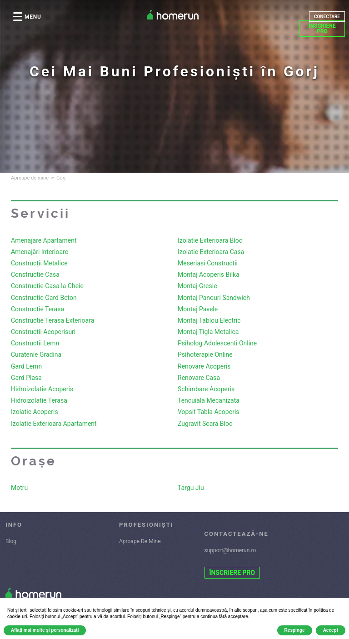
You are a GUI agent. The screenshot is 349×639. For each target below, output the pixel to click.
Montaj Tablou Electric (209, 320)
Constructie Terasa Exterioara (52, 320)
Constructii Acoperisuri (43, 331)
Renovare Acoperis (204, 366)
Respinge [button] (294, 630)
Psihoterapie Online (205, 354)
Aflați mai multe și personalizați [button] (45, 630)
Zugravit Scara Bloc (205, 423)
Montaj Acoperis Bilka (208, 274)
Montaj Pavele (198, 309)
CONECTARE (327, 16)
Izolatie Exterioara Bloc (210, 240)
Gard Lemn (26, 366)
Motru (19, 487)
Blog (10, 541)
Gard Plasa (26, 377)
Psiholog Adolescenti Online (217, 343)
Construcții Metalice (39, 263)
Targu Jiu (191, 487)
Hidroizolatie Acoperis (42, 389)
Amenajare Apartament (44, 240)
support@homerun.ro (230, 550)
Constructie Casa (35, 274)
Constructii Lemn (35, 343)
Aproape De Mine (140, 541)
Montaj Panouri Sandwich (214, 297)
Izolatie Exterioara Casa (211, 251)
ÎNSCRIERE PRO (322, 29)
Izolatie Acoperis (34, 411)
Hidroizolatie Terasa (39, 400)
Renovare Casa (199, 377)
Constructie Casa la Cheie (47, 286)
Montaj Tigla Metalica (208, 331)
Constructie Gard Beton (44, 297)
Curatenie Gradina (36, 354)
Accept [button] (330, 630)
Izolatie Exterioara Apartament (54, 423)
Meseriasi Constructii (208, 263)
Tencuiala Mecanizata (208, 400)
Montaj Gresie (197, 286)
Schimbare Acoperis (206, 389)
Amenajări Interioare (39, 251)
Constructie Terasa (37, 309)
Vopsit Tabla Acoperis (208, 411)
